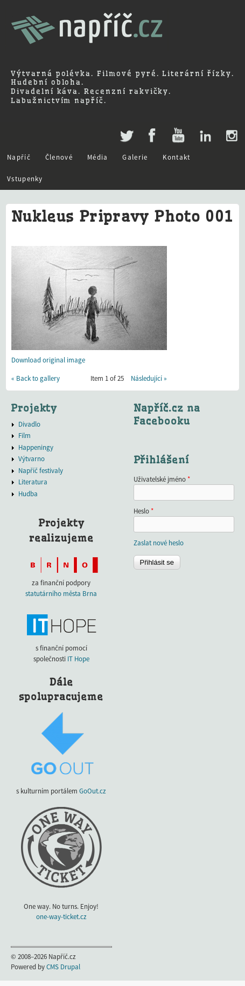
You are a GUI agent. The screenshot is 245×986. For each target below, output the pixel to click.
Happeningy (35, 447)
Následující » (149, 378)
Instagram (231, 136)
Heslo (143, 511)
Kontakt (177, 157)
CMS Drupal (63, 966)
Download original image (48, 360)
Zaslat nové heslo (159, 542)
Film (24, 435)
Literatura (32, 482)
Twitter (125, 130)
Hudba (28, 493)
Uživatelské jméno (162, 479)
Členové (59, 157)
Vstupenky (25, 178)
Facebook (152, 136)
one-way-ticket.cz (61, 916)
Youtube (178, 136)
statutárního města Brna (61, 593)
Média (97, 157)
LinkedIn (205, 136)
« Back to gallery (35, 378)
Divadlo (29, 424)
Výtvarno (31, 458)
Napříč (19, 157)
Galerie (135, 157)
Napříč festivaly (40, 470)
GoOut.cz (92, 791)
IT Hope (78, 658)
